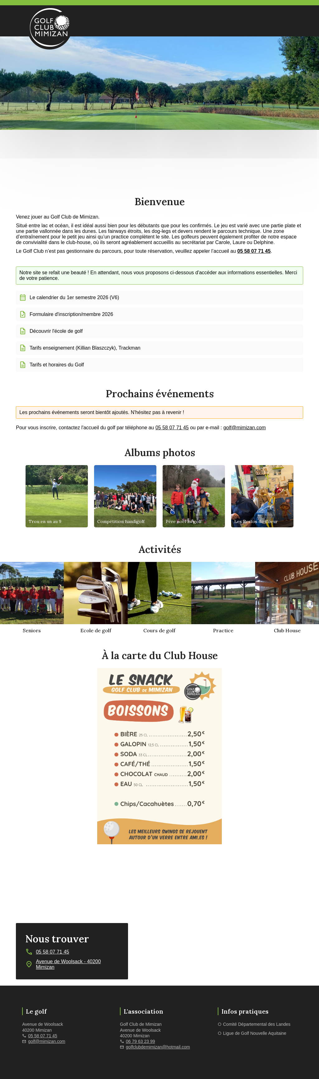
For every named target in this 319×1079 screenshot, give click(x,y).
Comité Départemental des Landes (256, 1024)
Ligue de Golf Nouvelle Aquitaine (254, 1033)
